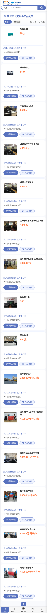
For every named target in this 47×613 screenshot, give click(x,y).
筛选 (41, 22)
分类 (33, 22)
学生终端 (24, 335)
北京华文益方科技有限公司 (14, 86)
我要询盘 (11, 57)
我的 (42, 610)
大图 (17, 21)
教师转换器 (25, 297)
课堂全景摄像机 (26, 182)
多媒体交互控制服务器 (29, 144)
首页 (5, 610)
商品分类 (14, 610)
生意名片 (32, 610)
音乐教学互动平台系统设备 (31, 258)
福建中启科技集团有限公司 (14, 48)
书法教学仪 (25, 67)
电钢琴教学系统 (26, 567)
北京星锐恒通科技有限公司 (14, 124)
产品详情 (27, 58)
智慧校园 (24, 29)
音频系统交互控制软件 (29, 452)
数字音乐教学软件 (27, 529)
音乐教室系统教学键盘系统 (31, 220)
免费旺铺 (23, 609)
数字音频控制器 (26, 491)
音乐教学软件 (26, 373)
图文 (7, 21)
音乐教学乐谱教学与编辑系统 (31, 413)
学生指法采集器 (26, 105)
